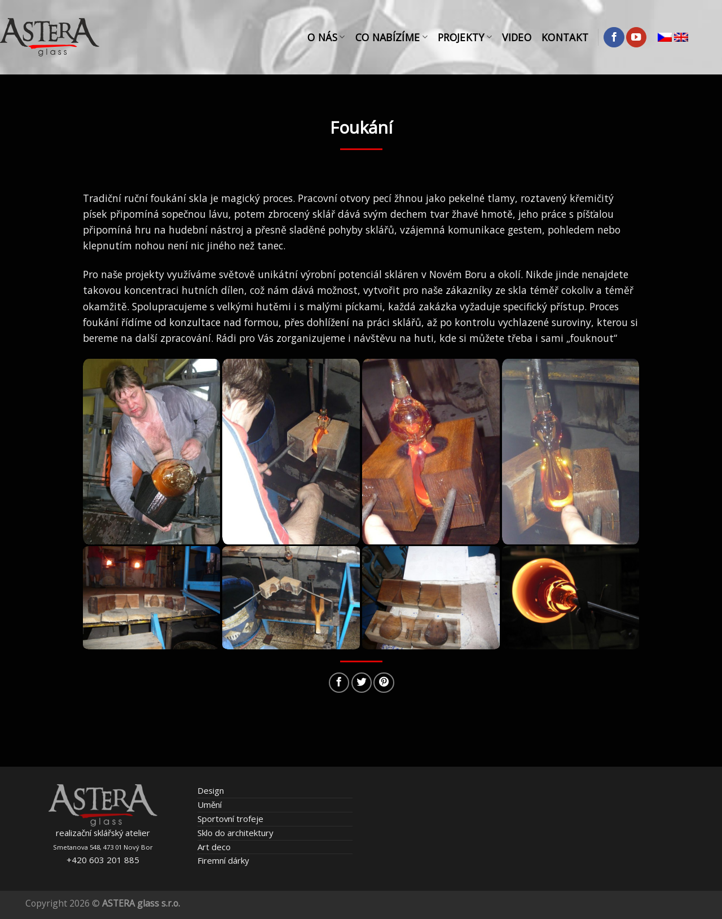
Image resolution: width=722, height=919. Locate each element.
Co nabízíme (391, 37)
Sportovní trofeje (230, 818)
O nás (326, 37)
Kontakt (565, 37)
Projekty (465, 37)
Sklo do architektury (235, 832)
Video (516, 37)
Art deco (214, 846)
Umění (209, 804)
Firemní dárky (223, 860)
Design (210, 790)
